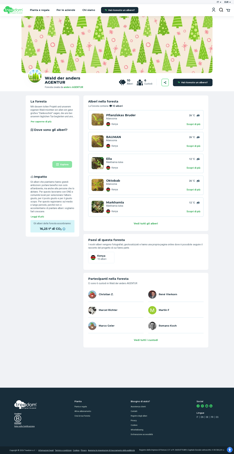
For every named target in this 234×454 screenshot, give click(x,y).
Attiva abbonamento (82, 411)
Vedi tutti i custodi (146, 340)
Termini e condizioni (63, 450)
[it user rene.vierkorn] (176, 294)
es (217, 417)
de (207, 417)
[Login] (213, 10)
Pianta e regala (80, 407)
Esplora (62, 164)
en (202, 417)
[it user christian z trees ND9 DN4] (97, 119)
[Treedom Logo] (14, 10)
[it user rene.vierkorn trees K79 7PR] (97, 141)
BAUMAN (113, 137)
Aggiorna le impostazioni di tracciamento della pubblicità (111, 450)
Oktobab (113, 180)
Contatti (134, 411)
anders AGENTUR (73, 87)
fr (212, 417)
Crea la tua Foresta (82, 416)
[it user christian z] (116, 294)
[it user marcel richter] (116, 310)
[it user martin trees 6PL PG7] (97, 185)
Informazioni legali (46, 450)
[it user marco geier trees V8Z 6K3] (97, 207)
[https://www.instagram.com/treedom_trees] (202, 406)
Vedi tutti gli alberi (146, 223)
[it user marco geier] (116, 326)
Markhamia (115, 202)
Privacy (134, 420)
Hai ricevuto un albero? (120, 10)
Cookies (134, 425)
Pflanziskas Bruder (121, 115)
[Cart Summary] (228, 10)
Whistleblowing (137, 430)
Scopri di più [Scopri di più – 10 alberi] (193, 124)
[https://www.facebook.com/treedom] (198, 406)
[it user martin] (176, 310)
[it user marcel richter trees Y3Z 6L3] (97, 163)
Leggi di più (37, 216)
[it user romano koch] (176, 326)
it (197, 417)
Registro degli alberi (139, 416)
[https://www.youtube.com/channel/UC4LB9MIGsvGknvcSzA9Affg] (206, 406)
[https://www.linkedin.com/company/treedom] (211, 406)
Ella (109, 159)
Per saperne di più (41, 121)
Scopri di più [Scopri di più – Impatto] (193, 189)
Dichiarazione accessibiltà (142, 434)
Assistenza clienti (138, 407)
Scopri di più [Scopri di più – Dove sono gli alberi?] (193, 146)
